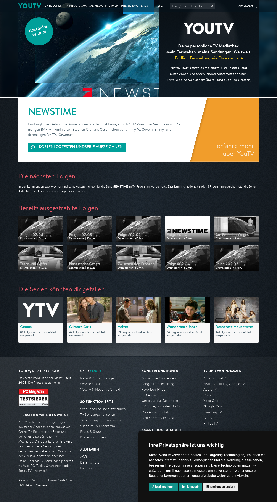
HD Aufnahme (152, 395)
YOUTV (29, 6)
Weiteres (134, 6)
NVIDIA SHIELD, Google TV (224, 384)
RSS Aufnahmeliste (156, 412)
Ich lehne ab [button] (190, 486)
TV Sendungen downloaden (100, 420)
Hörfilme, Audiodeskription (162, 406)
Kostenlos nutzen (93, 437)
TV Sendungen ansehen (97, 414)
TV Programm (76, 6)
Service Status (90, 384)
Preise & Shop (90, 431)
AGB (83, 456)
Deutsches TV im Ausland (160, 417)
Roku (207, 395)
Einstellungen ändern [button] (220, 486)
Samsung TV (212, 412)
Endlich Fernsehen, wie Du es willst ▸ (209, 58)
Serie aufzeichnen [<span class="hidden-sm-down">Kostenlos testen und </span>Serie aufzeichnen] (81, 147)
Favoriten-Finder (154, 389)
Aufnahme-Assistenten (159, 378)
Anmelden (245, 6)
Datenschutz (89, 462)
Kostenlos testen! (38, 31)
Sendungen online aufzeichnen (103, 409)
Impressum (88, 468)
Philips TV (210, 423)
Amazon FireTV (214, 378)
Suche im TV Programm (97, 426)
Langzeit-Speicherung (158, 384)
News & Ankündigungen (98, 378)
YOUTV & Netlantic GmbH (100, 389)
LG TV (207, 417)
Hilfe (158, 6)
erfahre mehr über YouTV (235, 149)
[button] (256, 6)
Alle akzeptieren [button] (163, 486)
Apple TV (210, 389)
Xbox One (210, 400)
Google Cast (212, 406)
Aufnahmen (104, 6)
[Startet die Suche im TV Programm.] (192, 6)
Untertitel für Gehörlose (160, 400)
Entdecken (53, 6)
